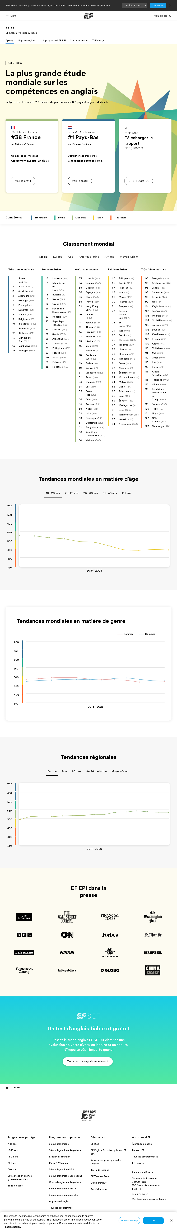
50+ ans (12, 1169)
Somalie (156, 404)
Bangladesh (92, 427)
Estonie (56, 362)
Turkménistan (126, 414)
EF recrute (138, 1163)
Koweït (123, 419)
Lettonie (57, 278)
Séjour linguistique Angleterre (65, 1150)
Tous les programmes (61, 1207)
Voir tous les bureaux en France (149, 1199)
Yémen (155, 384)
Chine (122, 386)
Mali (154, 353)
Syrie (121, 410)
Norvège (23, 300)
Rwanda (156, 339)
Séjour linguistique (59, 1143)
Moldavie (91, 336)
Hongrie (56, 316)
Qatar (122, 363)
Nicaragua (91, 418)
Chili (88, 386)
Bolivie (89, 363)
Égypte (123, 400)
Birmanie (156, 297)
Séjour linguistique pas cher (64, 1195)
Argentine (57, 338)
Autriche (23, 291)
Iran (121, 292)
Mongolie (157, 278)
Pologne (23, 350)
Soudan (156, 329)
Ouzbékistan (159, 320)
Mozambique (126, 377)
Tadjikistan (157, 348)
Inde (121, 330)
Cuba (88, 399)
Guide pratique (99, 1182)
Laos (121, 396)
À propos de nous (142, 1143)
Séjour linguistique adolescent (65, 1175)
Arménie (90, 404)
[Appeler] (162, 16)
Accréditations (99, 1189)
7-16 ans (12, 1143)
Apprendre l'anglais (59, 1201)
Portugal (23, 305)
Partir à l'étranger (58, 1163)
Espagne (90, 292)
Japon (155, 287)
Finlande (23, 333)
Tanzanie (123, 344)
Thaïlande (157, 379)
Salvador (90, 350)
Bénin (155, 367)
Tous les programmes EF (145, 1156)
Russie (89, 368)
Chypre (90, 314)
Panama (123, 301)
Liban (121, 349)
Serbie (55, 334)
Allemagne (23, 295)
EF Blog (95, 1143)
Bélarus (89, 322)
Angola (156, 343)
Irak (154, 362)
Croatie (23, 286)
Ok (153, 1220)
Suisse (55, 357)
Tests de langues (100, 1170)
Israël (88, 345)
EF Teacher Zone (100, 1176)
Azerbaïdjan (125, 424)
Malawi (122, 382)
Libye (155, 413)
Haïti (154, 301)
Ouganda (90, 382)
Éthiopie (123, 278)
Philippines (58, 348)
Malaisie (56, 329)
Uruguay (90, 283)
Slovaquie (24, 323)
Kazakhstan (158, 334)
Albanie (90, 327)
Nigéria (56, 352)
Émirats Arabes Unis (123, 314)
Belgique (23, 319)
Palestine (124, 391)
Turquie (123, 306)
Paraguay (91, 332)
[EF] (88, 16)
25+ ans (12, 1163)
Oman (155, 357)
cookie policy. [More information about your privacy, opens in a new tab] (13, 1227)
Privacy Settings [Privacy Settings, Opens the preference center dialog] (129, 1220)
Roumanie (23, 328)
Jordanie (156, 325)
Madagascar (125, 405)
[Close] (171, 1220)
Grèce (55, 304)
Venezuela (91, 372)
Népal (89, 408)
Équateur (123, 372)
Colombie (124, 340)
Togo (155, 408)
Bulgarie (56, 294)
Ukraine (90, 341)
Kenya (55, 299)
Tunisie (122, 283)
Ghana (89, 297)
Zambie (56, 343)
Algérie (123, 368)
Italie (88, 413)
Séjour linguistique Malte (62, 1188)
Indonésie (124, 358)
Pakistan (123, 287)
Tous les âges (15, 1185)
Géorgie (90, 287)
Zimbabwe (24, 345)
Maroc (122, 297)
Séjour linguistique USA (61, 1169)
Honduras (57, 366)
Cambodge (158, 426)
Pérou (89, 377)
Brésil (122, 335)
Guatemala (91, 422)
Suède (22, 314)
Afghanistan (158, 283)
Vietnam (90, 440)
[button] (12, 16)
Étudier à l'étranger (59, 1156)
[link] (21, 30)
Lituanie (90, 278)
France (89, 301)
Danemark (23, 309)
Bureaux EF (138, 1150)
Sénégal (156, 311)
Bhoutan (123, 354)
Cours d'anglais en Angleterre (65, 1182)
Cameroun (157, 292)
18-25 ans (13, 1156)
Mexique (156, 315)
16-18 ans (13, 1150)
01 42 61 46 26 (140, 1194)
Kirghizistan (158, 306)
